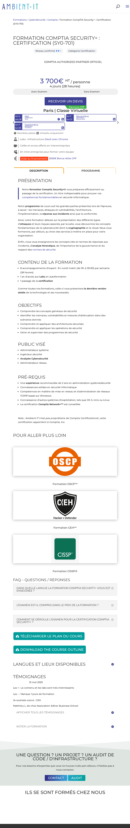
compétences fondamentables (40, 197)
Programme (90, 170)
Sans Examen (92, 91)
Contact (56, 778)
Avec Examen (39, 91)
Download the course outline (52, 650)
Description (38, 170)
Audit (76, 778)
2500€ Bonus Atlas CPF (63, 158)
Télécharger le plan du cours (51, 636)
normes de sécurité (44, 249)
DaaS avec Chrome (56, 139)
